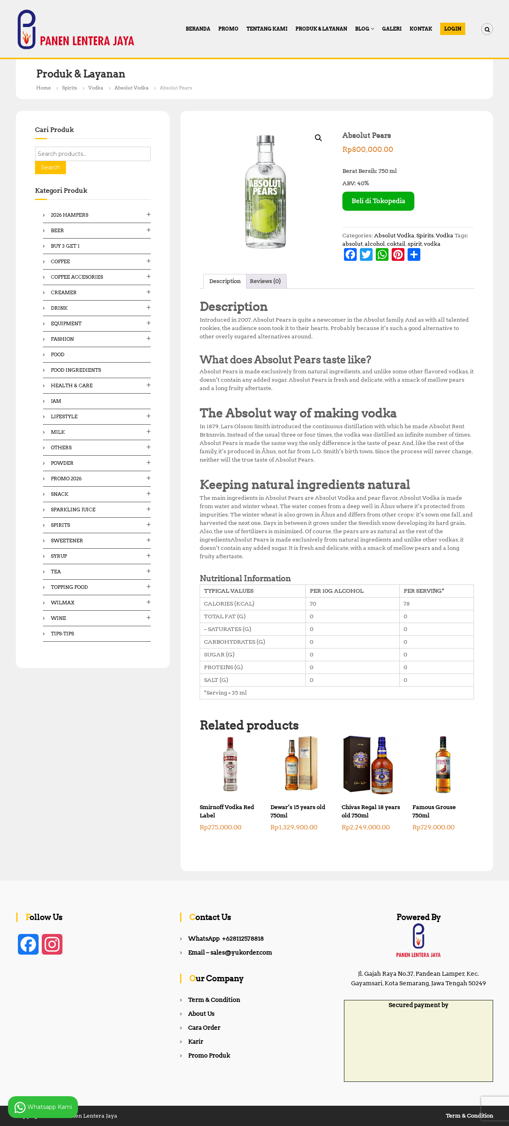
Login (452, 29)
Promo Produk (209, 1055)
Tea (56, 572)
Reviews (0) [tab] (265, 281)
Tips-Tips (62, 634)
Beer (57, 230)
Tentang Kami (267, 29)
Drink (59, 308)
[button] (318, 138)
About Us (201, 1013)
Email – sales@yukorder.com (230, 952)
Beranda (198, 29)
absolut (352, 244)
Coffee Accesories (77, 277)
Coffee (60, 261)
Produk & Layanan (321, 29)
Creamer (64, 292)
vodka (432, 244)
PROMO (228, 29)
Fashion (62, 339)
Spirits (69, 88)
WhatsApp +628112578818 (226, 938)
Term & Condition (214, 1000)
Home (43, 88)
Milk (58, 432)
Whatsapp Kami (43, 1107)
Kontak (421, 29)
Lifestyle (64, 416)
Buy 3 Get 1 (65, 246)
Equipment (66, 323)
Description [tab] (225, 281)
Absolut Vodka (132, 88)
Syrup (59, 556)
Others (61, 447)
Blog (362, 29)
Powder (62, 463)
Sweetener (67, 541)
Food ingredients (76, 370)
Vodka (95, 88)
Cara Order (204, 1027)
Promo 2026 (66, 478)
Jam (56, 401)
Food (57, 354)
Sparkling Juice (73, 510)
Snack (59, 494)
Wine (58, 618)
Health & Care (72, 385)
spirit (415, 244)
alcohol (375, 244)
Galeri (392, 29)
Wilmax (62, 603)
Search (50, 167)
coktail (396, 244)
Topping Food (69, 587)
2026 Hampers (69, 215)
